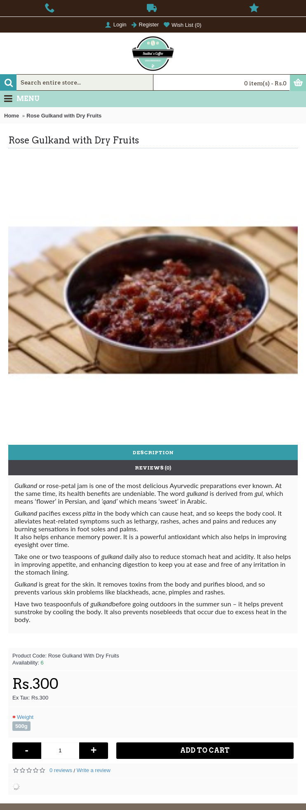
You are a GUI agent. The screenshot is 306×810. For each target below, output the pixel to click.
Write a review (94, 770)
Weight (25, 717)
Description (153, 452)
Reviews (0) (153, 468)
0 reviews (60, 770)
